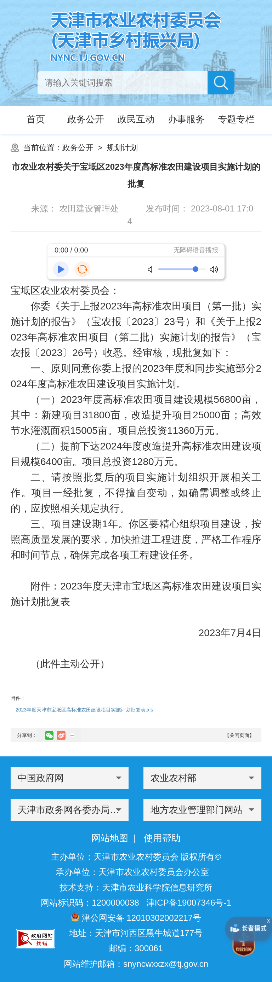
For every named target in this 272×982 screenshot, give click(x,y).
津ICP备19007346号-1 (188, 902)
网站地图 (109, 838)
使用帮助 (162, 838)
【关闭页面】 (239, 735)
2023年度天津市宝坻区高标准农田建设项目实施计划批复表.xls (84, 710)
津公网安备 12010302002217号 (136, 917)
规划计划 (122, 147)
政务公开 (78, 147)
